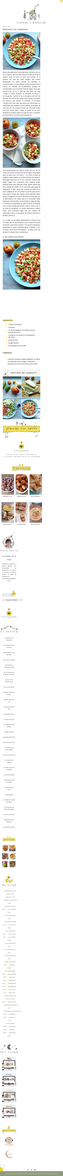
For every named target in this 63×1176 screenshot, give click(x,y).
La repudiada (9, 795)
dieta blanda (10, 955)
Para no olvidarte (9, 814)
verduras (12, 1033)
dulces (12, 965)
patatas (12, 1014)
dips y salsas (10, 962)
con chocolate (10, 922)
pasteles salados (11, 1005)
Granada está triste (9, 737)
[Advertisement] (21, 304)
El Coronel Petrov (9, 687)
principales (10, 1023)
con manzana (10, 943)
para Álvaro (10, 999)
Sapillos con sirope (23, 496)
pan (10, 992)
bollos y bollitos (10, 900)
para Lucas (9, 996)
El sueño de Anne (9, 719)
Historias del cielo (9, 742)
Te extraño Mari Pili (9, 827)
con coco (12, 925)
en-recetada (10, 971)
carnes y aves (10, 906)
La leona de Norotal (9, 755)
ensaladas (12, 974)
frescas (12, 977)
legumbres (12, 986)
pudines (12, 1026)
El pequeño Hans (9, 714)
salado (12, 1029)
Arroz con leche (36, 524)
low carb (12, 989)
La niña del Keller (9, 775)
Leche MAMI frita (36, 496)
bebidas (9, 897)
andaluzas (9, 891)
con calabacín (10, 915)
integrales (12, 983)
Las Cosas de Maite (51, 1173)
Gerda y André (9, 732)
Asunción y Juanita (9, 660)
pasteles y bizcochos (12, 1011)
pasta (10, 1002)
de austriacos (10, 949)
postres (12, 1017)
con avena (12, 909)
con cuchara (10, 931)
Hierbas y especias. (24, 1173)
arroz (9, 894)
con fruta (11, 937)
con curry (12, 934)
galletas (12, 980)
